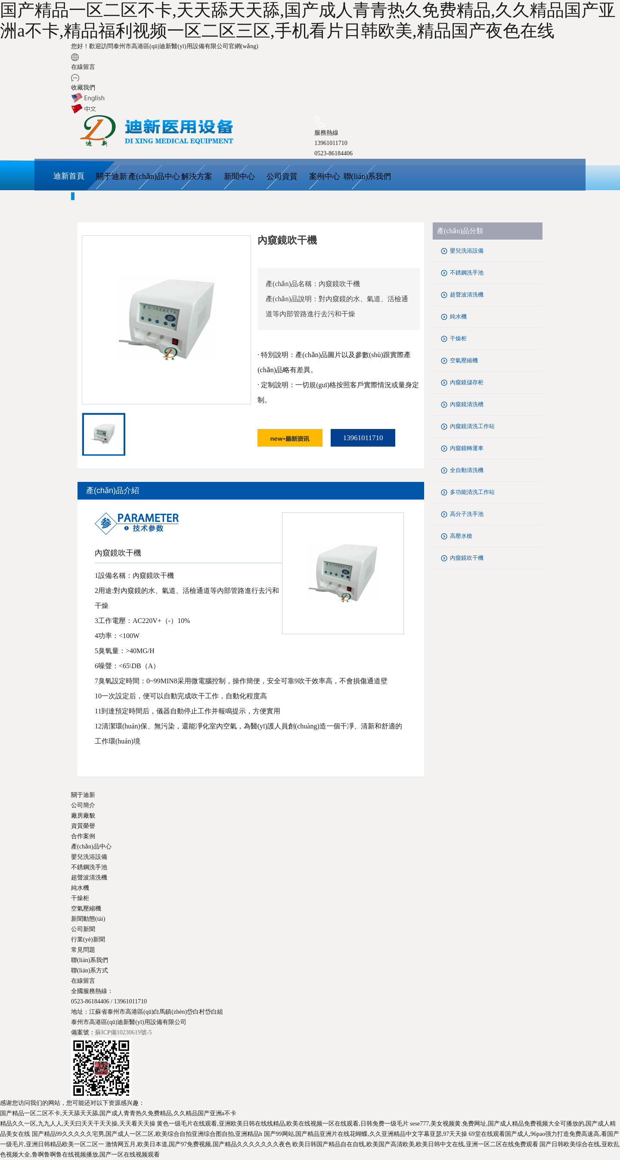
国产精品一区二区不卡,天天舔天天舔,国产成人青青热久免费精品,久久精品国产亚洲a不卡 (118, 1113)
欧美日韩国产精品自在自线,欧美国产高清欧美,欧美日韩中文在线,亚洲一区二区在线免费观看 (415, 1144)
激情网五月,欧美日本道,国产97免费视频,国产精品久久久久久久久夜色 (198, 1144)
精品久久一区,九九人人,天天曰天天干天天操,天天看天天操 (77, 1123)
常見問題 (83, 950)
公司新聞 (83, 929)
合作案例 (83, 836)
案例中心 (324, 176)
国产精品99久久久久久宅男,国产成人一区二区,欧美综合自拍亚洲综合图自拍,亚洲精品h (147, 1134)
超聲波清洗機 (467, 294)
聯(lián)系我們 (367, 176)
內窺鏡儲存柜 (467, 382)
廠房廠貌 (83, 815)
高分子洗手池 (467, 514)
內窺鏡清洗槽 (467, 404)
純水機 (458, 316)
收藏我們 (83, 87)
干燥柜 (458, 338)
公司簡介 (83, 805)
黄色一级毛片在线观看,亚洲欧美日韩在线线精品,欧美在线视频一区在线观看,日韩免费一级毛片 (283, 1123)
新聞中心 (239, 176)
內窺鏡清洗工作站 (472, 426)
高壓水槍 (461, 536)
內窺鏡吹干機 (467, 558)
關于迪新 (111, 176)
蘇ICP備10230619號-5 (123, 1032)
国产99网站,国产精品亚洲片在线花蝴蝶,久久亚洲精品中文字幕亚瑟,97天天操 (366, 1134)
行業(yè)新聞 (88, 939)
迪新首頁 (68, 176)
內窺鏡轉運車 (467, 448)
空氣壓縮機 (464, 360)
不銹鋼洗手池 (467, 272)
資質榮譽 (83, 826)
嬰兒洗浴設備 (467, 250)
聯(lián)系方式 (89, 970)
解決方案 (196, 176)
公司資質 (282, 176)
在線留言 (83, 67)
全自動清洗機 (467, 470)
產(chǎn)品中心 (154, 176)
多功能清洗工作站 (472, 492)
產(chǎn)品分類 (460, 230)
